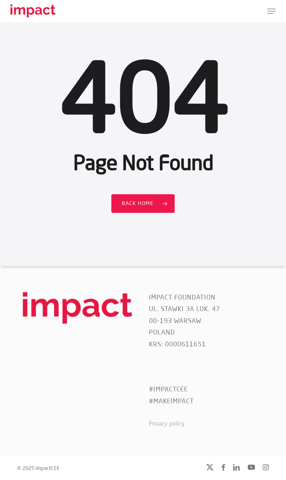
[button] (271, 11)
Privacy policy (167, 424)
